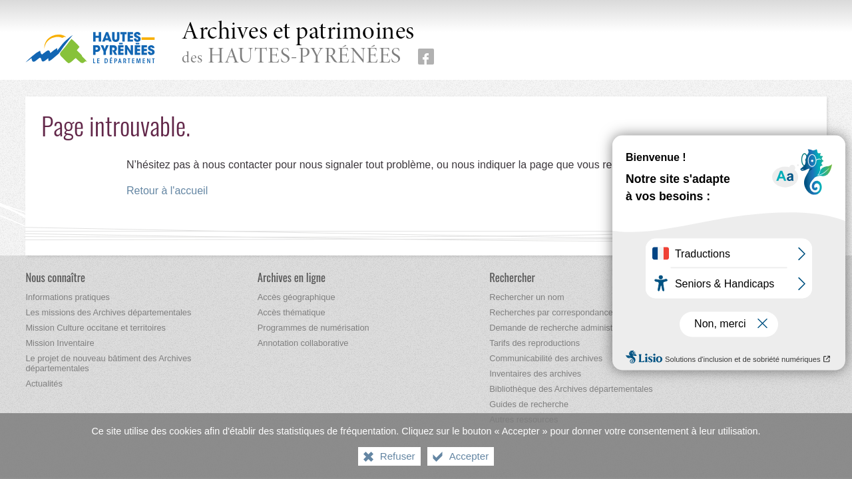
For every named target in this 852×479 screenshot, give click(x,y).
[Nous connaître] (55, 277)
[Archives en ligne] (291, 277)
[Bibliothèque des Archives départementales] (570, 389)
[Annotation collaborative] (303, 343)
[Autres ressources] (523, 419)
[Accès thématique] (291, 312)
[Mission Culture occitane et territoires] (95, 328)
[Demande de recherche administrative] (561, 328)
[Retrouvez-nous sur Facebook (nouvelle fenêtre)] (426, 57)
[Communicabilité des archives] (545, 358)
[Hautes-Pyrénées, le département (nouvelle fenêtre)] (90, 47)
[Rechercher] (512, 277)
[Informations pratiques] (67, 297)
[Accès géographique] (296, 297)
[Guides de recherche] (528, 404)
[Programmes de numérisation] (313, 328)
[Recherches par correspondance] (551, 312)
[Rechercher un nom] (526, 297)
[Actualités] (43, 384)
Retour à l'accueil (167, 190)
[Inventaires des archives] (535, 374)
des (298, 44)
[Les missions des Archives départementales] (108, 312)
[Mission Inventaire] (59, 343)
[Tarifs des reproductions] (534, 343)
